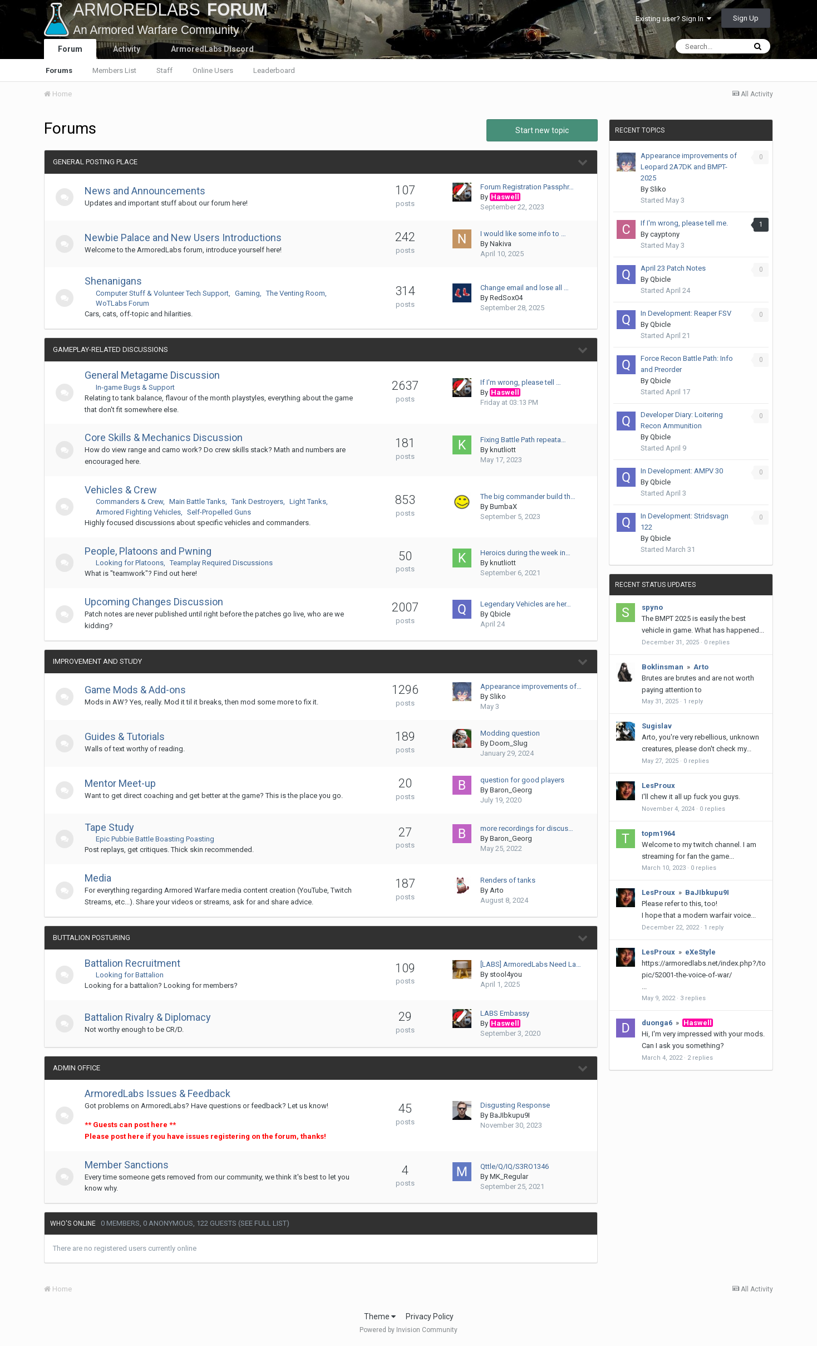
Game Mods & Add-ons (139, 690)
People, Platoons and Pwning (152, 551)
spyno (652, 607)
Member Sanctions (131, 1165)
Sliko (498, 696)
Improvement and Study (97, 661)
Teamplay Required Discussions (225, 563)
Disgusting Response (515, 1105)
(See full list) (263, 1223)
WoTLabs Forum (127, 303)
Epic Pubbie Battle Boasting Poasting (159, 839)
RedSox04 (506, 297)
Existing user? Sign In (673, 18)
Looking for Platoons (134, 563)
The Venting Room (299, 293)
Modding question (510, 733)
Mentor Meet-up (124, 783)
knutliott (503, 450)
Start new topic (542, 130)
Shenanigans (117, 281)
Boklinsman (662, 667)
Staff (164, 70)
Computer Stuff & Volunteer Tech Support (166, 293)
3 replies (693, 998)
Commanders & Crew (134, 501)
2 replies (700, 1057)
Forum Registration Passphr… (527, 187)
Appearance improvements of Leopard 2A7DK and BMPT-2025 (689, 166)
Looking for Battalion (134, 975)
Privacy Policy (430, 1316)
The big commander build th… (527, 496)
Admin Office (76, 1068)
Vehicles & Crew (125, 490)
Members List (114, 70)
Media (102, 878)
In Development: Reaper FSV (686, 313)
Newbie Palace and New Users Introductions (187, 237)
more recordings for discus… (526, 828)
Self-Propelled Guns (223, 512)
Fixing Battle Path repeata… (523, 439)
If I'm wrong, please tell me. (684, 223)
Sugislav (657, 726)
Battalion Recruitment (137, 963)
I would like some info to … (523, 233)
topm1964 (658, 833)
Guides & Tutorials (129, 736)
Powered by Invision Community (408, 1330)
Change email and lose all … (524, 287)
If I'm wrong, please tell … (520, 382)
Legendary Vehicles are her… (525, 604)
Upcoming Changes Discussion (158, 602)
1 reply (693, 701)
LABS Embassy (504, 1013)
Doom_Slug (509, 743)
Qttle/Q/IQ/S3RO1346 (514, 1166)
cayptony (665, 234)
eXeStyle (700, 952)
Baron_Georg (511, 790)
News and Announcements (149, 191)
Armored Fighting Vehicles (142, 512)
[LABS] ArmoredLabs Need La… (530, 964)
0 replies (717, 642)
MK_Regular (509, 1176)
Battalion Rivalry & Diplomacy (152, 1017)
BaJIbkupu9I (510, 1115)
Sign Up (746, 18)
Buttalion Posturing (91, 937)
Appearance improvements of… (531, 686)
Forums (59, 70)
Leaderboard (274, 70)
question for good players (522, 780)
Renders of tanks (507, 880)
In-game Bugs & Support (139, 387)
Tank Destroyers (262, 501)
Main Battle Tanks (202, 501)
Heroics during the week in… (525, 553)
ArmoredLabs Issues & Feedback (162, 1093)
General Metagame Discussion (156, 375)
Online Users (213, 70)
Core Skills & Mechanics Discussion (168, 437)
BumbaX (503, 506)
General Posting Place (95, 162)
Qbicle (500, 614)
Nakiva (500, 243)
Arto (497, 890)
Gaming (251, 293)
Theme (380, 1316)
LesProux (658, 785)
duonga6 (657, 1023)
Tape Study (114, 827)
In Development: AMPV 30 (682, 471)
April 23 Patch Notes (673, 268)
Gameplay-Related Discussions (110, 349)
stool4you (506, 974)
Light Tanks (312, 501)
